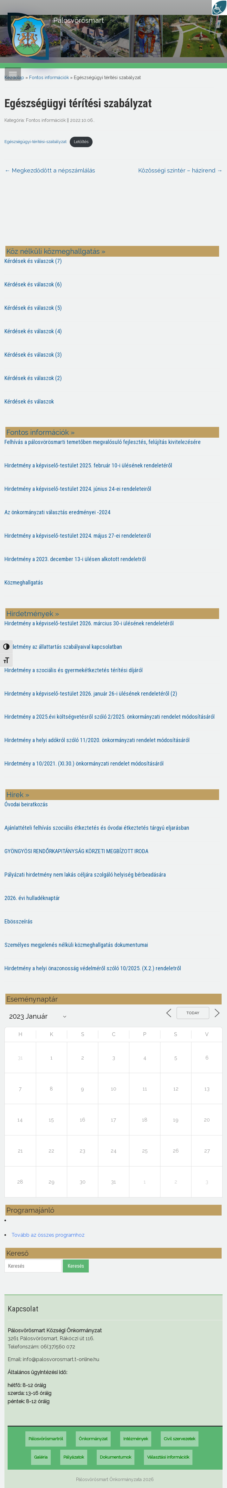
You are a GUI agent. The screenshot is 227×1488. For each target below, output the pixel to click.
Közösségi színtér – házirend (180, 170)
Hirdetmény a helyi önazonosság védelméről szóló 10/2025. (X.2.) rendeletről (92, 968)
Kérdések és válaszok (29, 401)
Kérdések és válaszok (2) (33, 378)
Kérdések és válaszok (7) (33, 261)
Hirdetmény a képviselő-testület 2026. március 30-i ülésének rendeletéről (89, 623)
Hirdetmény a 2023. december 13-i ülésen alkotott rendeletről (75, 559)
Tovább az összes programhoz (48, 1235)
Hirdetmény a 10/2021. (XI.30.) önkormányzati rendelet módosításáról (84, 763)
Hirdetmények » (32, 614)
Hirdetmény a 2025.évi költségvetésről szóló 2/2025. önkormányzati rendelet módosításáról (109, 716)
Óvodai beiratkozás (26, 804)
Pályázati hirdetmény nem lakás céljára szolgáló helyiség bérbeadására (85, 874)
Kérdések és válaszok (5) (33, 307)
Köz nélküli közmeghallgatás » (55, 251)
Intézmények (135, 1438)
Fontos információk (49, 77)
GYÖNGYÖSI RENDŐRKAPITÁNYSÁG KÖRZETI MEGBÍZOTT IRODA (76, 851)
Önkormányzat (93, 1438)
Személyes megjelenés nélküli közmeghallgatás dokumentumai (76, 944)
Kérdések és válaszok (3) (33, 354)
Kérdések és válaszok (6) (33, 284)
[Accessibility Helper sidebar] (219, 7)
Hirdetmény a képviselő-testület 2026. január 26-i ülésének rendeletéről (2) (90, 693)
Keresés (76, 1266)
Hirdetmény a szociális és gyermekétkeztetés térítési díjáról (73, 670)
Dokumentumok (115, 1457)
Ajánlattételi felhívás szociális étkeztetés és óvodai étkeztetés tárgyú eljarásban (96, 827)
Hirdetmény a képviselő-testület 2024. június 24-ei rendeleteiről (77, 488)
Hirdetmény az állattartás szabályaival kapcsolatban (63, 646)
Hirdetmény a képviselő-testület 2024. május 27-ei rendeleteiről (77, 535)
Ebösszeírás (18, 921)
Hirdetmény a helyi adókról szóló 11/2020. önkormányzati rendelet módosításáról (97, 740)
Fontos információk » (40, 432)
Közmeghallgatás (23, 582)
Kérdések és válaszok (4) (33, 331)
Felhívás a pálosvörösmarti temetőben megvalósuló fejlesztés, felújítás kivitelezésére (102, 442)
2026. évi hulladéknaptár (32, 898)
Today (192, 1013)
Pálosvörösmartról (46, 1438)
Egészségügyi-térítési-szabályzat (35, 141)
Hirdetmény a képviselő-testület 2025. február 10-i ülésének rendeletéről (88, 465)
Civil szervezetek (179, 1438)
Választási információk (168, 1457)
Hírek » (17, 795)
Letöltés (81, 141)
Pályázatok (73, 1457)
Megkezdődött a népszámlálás (49, 170)
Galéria (41, 1457)
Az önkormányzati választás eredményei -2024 (57, 512)
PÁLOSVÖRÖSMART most (113, 215)
